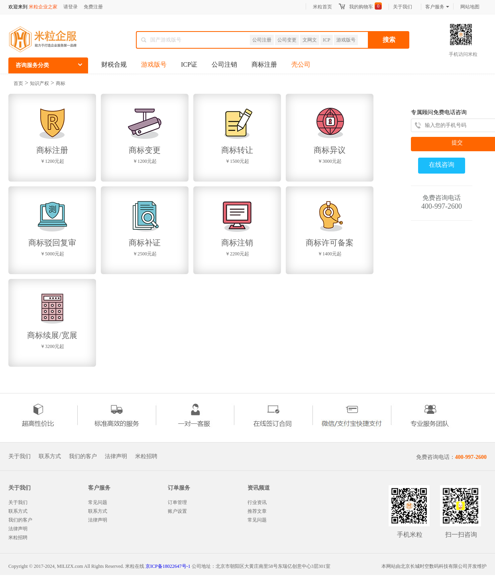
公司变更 (287, 40)
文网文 (309, 40)
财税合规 (114, 64)
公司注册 (261, 40)
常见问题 (97, 502)
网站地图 (469, 7)
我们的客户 (83, 456)
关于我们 (402, 7)
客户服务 (437, 7)
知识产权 (39, 83)
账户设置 (177, 511)
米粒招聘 (146, 456)
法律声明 (116, 456)
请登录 (70, 7)
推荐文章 (257, 511)
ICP (326, 40)
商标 (60, 83)
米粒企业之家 (43, 7)
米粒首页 (322, 7)
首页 (18, 83)
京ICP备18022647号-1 (168, 566)
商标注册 (264, 64)
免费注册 (93, 7)
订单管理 (177, 502)
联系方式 (50, 456)
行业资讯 (257, 502)
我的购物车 (361, 7)
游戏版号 (346, 40)
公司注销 (224, 64)
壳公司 (300, 64)
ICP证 (189, 64)
